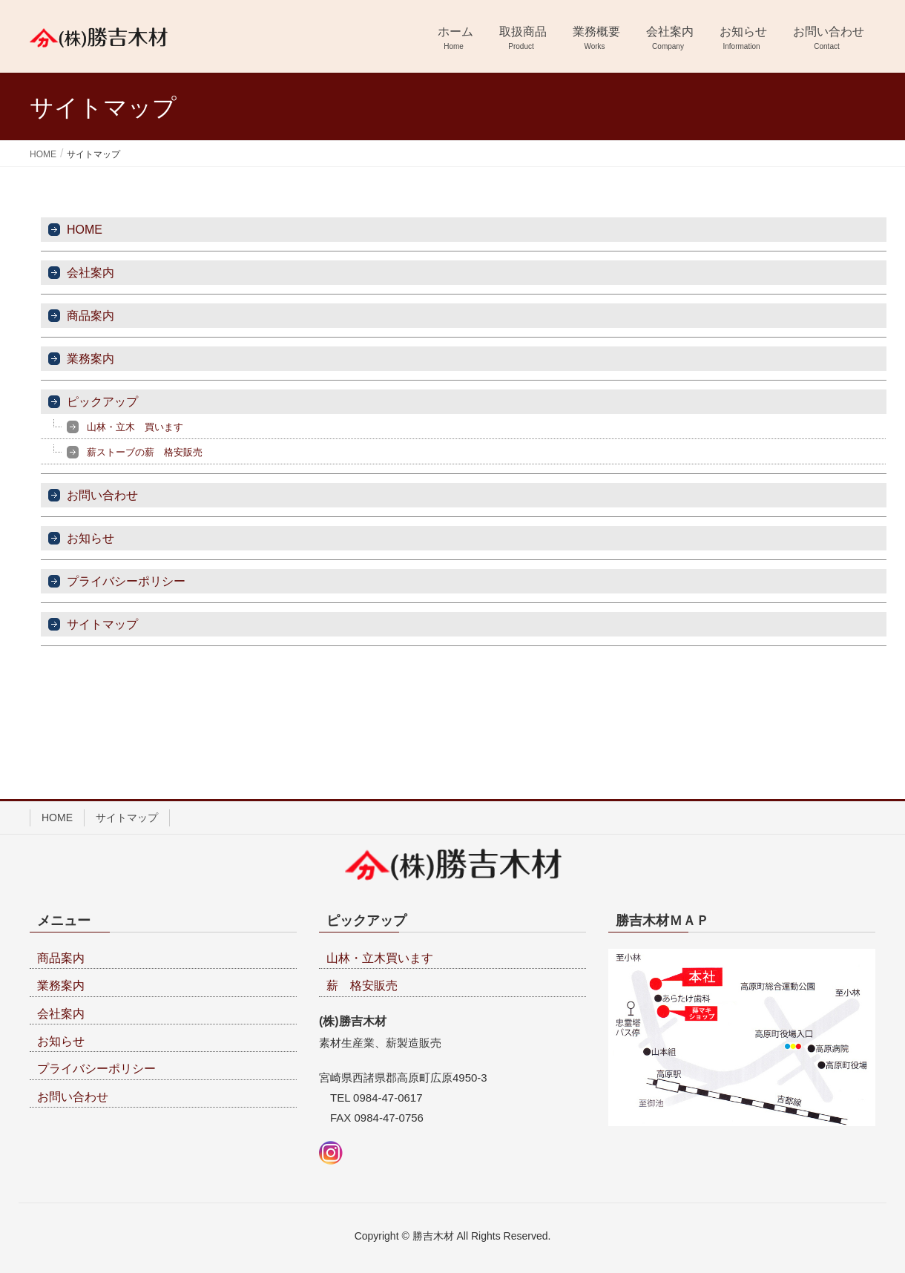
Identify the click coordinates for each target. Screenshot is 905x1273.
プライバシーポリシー (126, 581)
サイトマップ (102, 624)
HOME (84, 229)
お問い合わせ (102, 495)
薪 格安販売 (362, 985)
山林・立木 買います (135, 426)
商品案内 (90, 315)
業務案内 (90, 358)
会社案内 (90, 272)
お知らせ (90, 538)
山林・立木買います (379, 958)
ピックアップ (102, 401)
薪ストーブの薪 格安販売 (145, 452)
